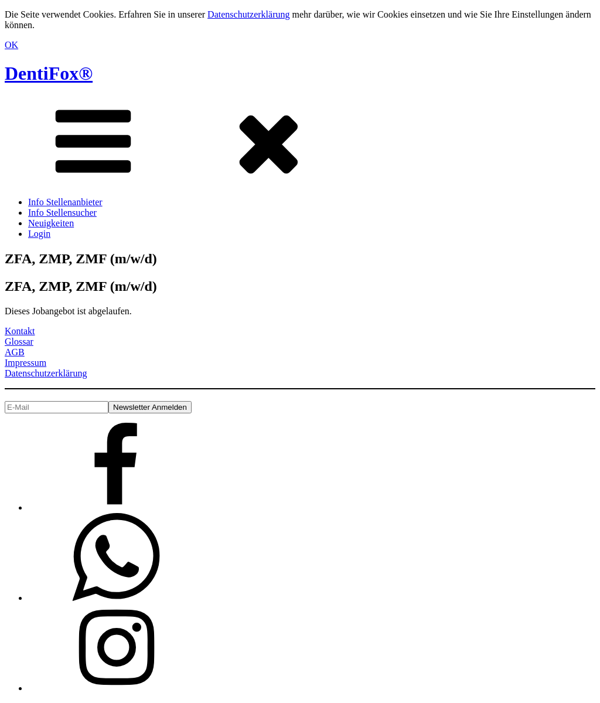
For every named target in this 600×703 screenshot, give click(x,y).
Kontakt (20, 331)
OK (11, 45)
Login (39, 234)
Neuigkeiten (51, 223)
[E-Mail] (56, 407)
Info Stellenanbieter (65, 202)
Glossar (19, 342)
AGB (15, 352)
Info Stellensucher (62, 213)
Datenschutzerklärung (248, 14)
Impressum (25, 363)
